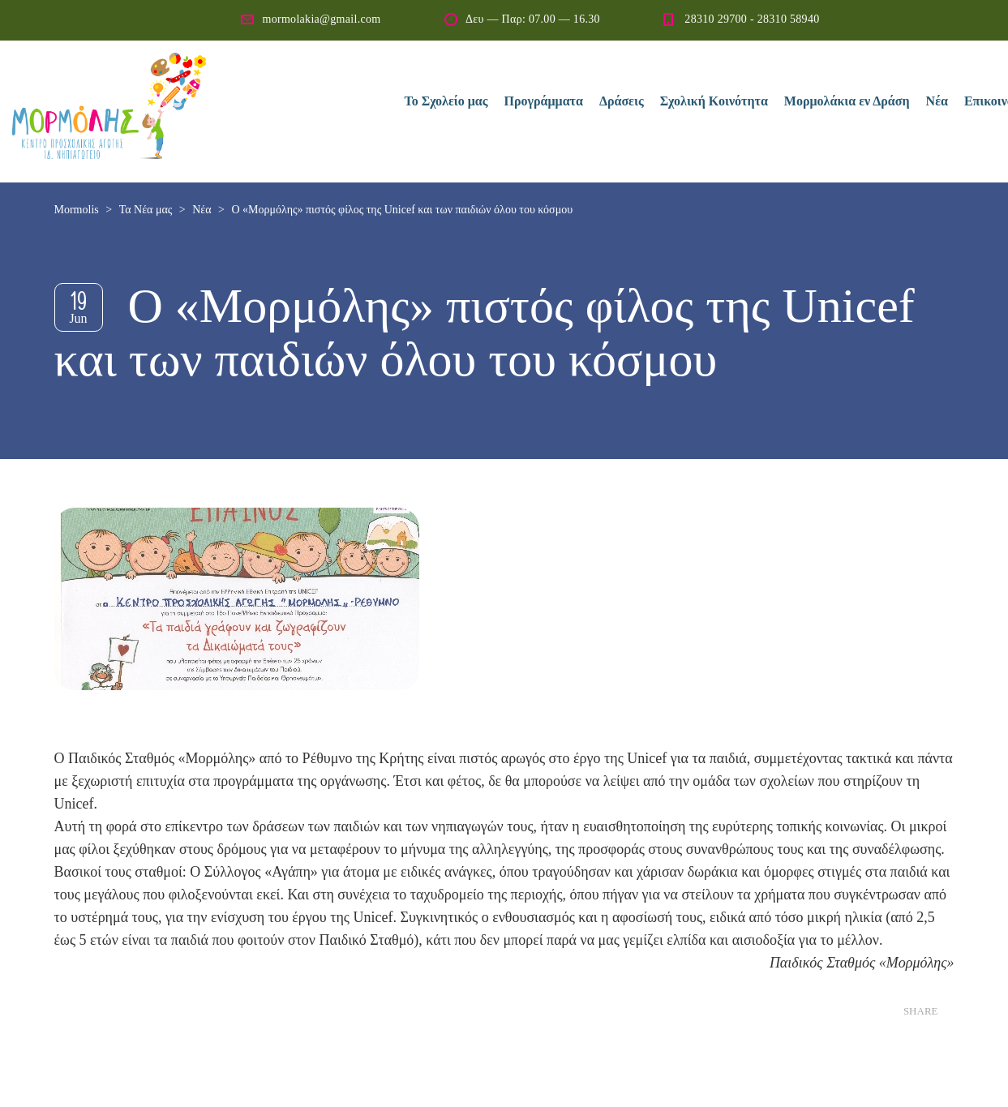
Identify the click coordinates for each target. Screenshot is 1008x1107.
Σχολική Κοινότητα (714, 101)
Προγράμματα (543, 101)
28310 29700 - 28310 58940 (751, 19)
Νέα (937, 101)
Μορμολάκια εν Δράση (847, 101)
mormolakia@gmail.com (321, 19)
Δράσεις (621, 101)
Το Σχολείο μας (446, 101)
